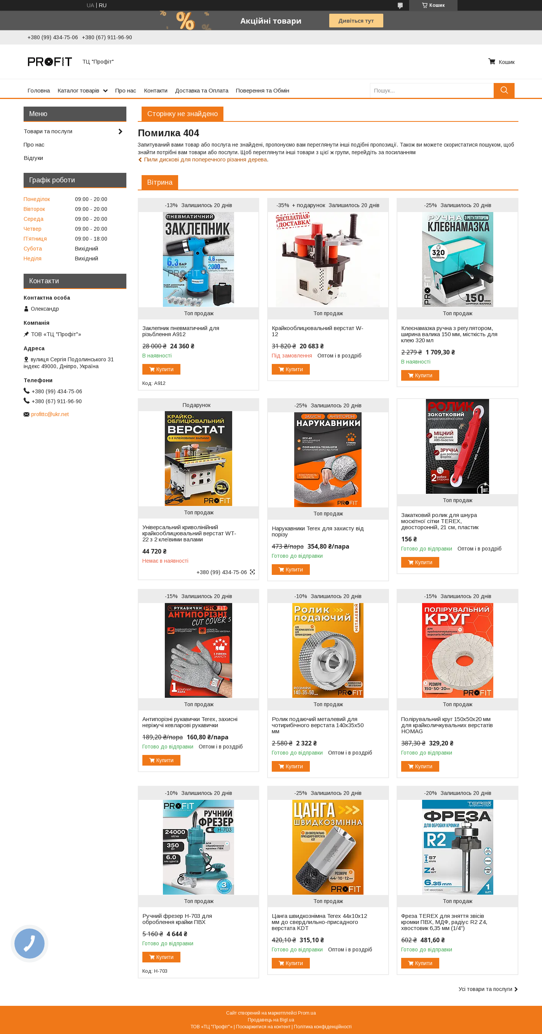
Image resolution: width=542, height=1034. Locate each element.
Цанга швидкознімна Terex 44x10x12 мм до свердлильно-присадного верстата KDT (319, 922)
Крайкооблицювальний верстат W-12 (317, 331)
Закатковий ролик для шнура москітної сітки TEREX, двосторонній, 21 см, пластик (439, 521)
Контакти (155, 90)
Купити (165, 369)
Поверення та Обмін (262, 90)
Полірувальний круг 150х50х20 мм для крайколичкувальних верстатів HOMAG (447, 725)
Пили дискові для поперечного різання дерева (205, 159)
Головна (38, 90)
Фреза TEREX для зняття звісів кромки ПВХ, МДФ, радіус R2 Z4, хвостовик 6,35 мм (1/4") (444, 922)
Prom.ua (307, 1013)
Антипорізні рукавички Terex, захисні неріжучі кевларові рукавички (190, 722)
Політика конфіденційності (323, 1026)
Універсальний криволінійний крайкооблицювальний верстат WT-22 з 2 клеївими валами (189, 533)
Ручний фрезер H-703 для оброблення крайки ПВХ (177, 919)
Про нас (125, 90)
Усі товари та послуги (485, 989)
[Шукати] (504, 90)
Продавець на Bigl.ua (271, 1020)
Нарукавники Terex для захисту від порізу (318, 531)
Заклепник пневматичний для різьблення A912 (180, 331)
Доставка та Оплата (201, 90)
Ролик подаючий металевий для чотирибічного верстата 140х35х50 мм (317, 725)
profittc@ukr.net (50, 414)
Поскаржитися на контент (263, 1026)
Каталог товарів (78, 90)
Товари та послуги (48, 131)
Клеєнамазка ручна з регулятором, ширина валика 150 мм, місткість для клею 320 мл (449, 334)
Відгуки (33, 158)
